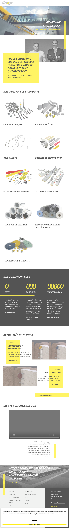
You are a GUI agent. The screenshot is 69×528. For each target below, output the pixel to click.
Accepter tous (34, 524)
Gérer (34, 520)
